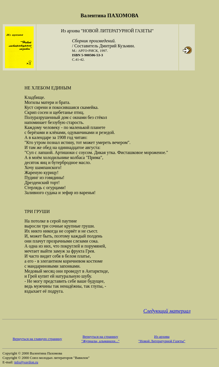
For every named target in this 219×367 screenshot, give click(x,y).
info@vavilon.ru (26, 362)
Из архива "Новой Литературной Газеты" (161, 338)
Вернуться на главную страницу (37, 339)
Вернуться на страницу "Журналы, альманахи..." (100, 338)
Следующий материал (167, 311)
